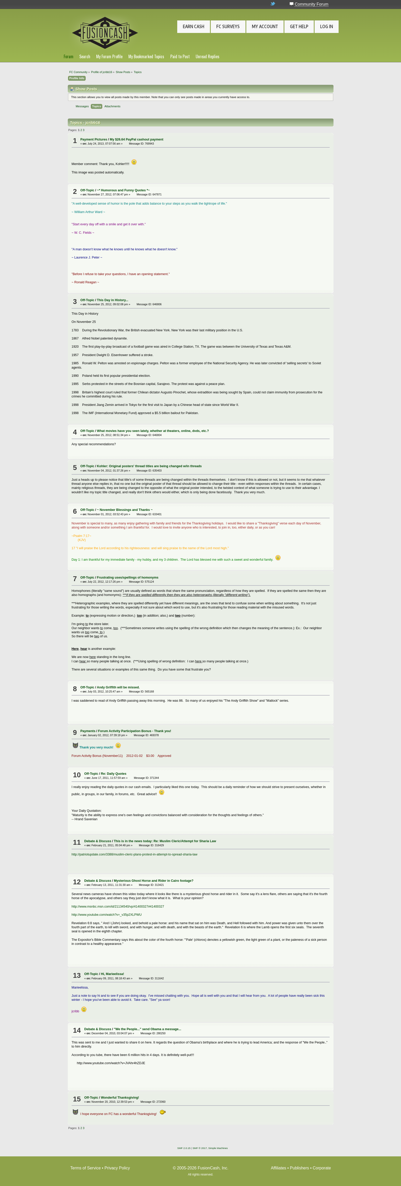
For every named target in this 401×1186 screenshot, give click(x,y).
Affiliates (278, 1168)
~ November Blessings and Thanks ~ (125, 510)
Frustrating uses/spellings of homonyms (127, 577)
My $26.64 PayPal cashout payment (136, 139)
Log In (326, 26)
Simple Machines (218, 1148)
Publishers (299, 1168)
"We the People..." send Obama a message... (147, 1029)
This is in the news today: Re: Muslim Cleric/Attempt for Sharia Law (165, 841)
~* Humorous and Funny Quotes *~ (123, 190)
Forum (68, 56)
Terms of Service (85, 1168)
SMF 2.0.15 (184, 1148)
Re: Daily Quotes (113, 774)
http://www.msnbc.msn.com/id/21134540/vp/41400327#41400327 (118, 906)
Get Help (299, 26)
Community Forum (311, 4)
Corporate (322, 1168)
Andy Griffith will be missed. (118, 687)
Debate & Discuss (97, 841)
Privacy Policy (117, 1168)
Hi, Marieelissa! (112, 974)
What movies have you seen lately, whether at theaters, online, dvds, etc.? (153, 431)
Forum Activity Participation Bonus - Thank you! (134, 731)
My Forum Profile (109, 56)
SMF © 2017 (200, 1148)
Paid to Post (180, 56)
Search (84, 56)
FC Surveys (228, 26)
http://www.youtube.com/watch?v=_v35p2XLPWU (107, 915)
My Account (265, 26)
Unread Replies (207, 56)
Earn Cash (193, 26)
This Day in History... (112, 300)
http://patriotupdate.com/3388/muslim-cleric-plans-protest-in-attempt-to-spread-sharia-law (134, 854)
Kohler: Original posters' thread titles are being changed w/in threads (149, 466)
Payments (87, 731)
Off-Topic (87, 190)
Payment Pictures (93, 139)
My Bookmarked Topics (146, 56)
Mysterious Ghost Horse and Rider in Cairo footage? (153, 881)
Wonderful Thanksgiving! (120, 1097)
